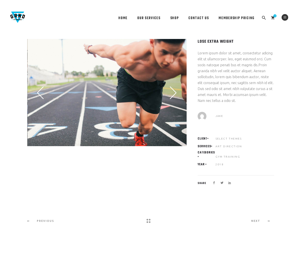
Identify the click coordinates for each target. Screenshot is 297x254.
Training (232, 156)
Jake (219, 115)
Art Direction (228, 146)
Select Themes (228, 138)
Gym (219, 156)
